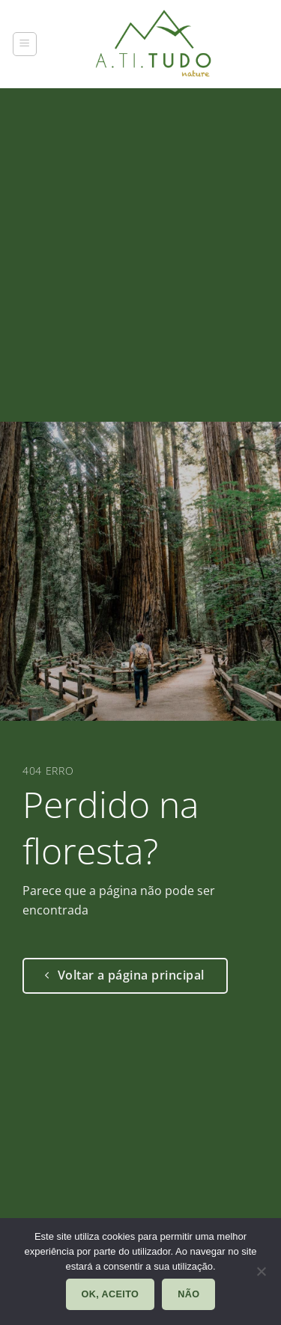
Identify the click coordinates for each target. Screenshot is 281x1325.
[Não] (261, 1276)
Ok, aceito (110, 1294)
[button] (25, 44)
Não (188, 1294)
